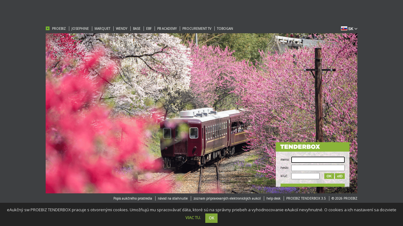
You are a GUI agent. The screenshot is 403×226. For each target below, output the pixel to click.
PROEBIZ (59, 28)
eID (340, 176)
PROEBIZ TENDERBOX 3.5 (306, 198)
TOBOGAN (225, 28)
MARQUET (102, 28)
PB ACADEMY (167, 28)
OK (329, 176)
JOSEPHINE (80, 28)
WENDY (121, 28)
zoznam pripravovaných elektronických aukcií (227, 198)
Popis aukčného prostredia (132, 198)
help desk (273, 198)
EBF (148, 28)
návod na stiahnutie (173, 198)
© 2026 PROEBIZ (344, 198)
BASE (136, 28)
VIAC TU (192, 217)
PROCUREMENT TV (196, 28)
